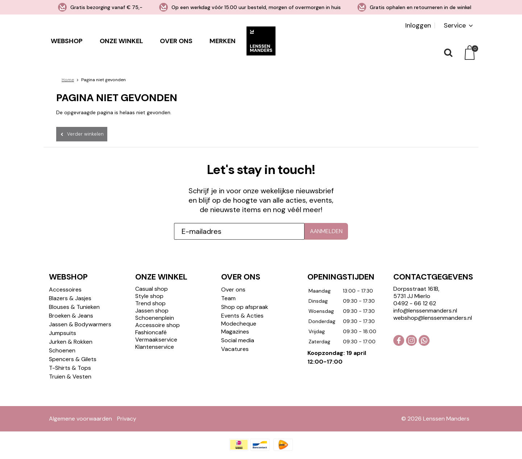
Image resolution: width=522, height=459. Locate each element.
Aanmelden (326, 231)
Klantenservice (154, 347)
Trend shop (150, 303)
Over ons (176, 41)
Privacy (126, 418)
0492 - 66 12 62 (414, 303)
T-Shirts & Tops (70, 368)
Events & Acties (242, 315)
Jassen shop (152, 310)
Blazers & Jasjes (70, 298)
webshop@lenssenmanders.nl (432, 318)
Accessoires (65, 289)
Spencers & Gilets (72, 359)
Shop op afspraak (244, 307)
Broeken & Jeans (71, 315)
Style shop (149, 296)
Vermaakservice (156, 339)
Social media (237, 340)
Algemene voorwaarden (80, 418)
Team (228, 298)
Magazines (235, 331)
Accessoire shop (157, 325)
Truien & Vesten (70, 376)
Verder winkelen (85, 134)
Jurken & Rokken (70, 342)
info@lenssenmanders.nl (425, 310)
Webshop (67, 41)
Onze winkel (121, 41)
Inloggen (418, 25)
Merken (223, 41)
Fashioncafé (151, 332)
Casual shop (151, 289)
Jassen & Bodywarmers (80, 324)
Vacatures (235, 349)
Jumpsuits (62, 333)
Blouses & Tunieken (74, 307)
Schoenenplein (154, 318)
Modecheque (238, 323)
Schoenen (62, 350)
